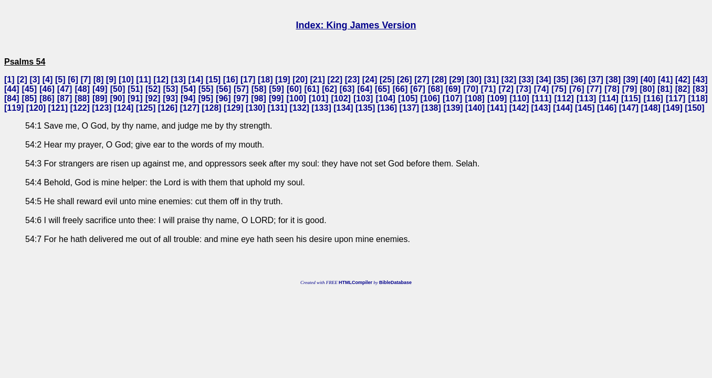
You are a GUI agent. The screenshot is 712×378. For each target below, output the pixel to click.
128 (212, 107)
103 (363, 98)
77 (594, 89)
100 (296, 98)
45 (29, 89)
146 (607, 107)
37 (596, 79)
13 (178, 79)
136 (387, 107)
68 (435, 89)
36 (578, 79)
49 (99, 89)
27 (422, 79)
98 (259, 98)
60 (294, 89)
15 (213, 79)
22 (335, 79)
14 (196, 79)
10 (126, 79)
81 (664, 89)
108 (475, 98)
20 (300, 79)
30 (474, 79)
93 (170, 98)
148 (651, 107)
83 (700, 89)
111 (542, 98)
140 (475, 107)
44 (11, 89)
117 (675, 98)
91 (135, 98)
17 (248, 79)
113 (586, 98)
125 (146, 107)
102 (341, 98)
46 (47, 89)
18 (265, 79)
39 (630, 79)
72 (506, 89)
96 (223, 98)
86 (47, 98)
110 (519, 98)
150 (695, 107)
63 (347, 89)
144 (563, 107)
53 (170, 89)
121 (58, 107)
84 (11, 98)
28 (439, 79)
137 (409, 107)
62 (329, 89)
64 (365, 89)
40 (648, 79)
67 (418, 89)
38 (613, 79)
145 (585, 107)
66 (400, 89)
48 (82, 89)
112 (564, 98)
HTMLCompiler (355, 282)
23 (352, 79)
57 (241, 89)
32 (509, 79)
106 (430, 98)
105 (408, 98)
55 (206, 89)
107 (452, 98)
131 (277, 107)
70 (471, 89)
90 (117, 98)
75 (559, 89)
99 (276, 98)
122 (80, 107)
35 (561, 79)
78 (612, 89)
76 (576, 89)
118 (698, 98)
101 (318, 98)
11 (144, 79)
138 (431, 107)
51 (135, 89)
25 (387, 79)
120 (36, 107)
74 (541, 89)
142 (519, 107)
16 (230, 79)
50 (117, 89)
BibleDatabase (395, 282)
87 (64, 98)
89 (99, 98)
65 (382, 89)
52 (153, 89)
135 (365, 107)
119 (14, 107)
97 (241, 98)
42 (682, 79)
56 (223, 89)
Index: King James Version (356, 25)
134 (344, 107)
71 (488, 89)
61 (312, 89)
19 (283, 79)
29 (457, 79)
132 (299, 107)
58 (259, 89)
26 (404, 79)
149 (673, 107)
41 (665, 79)
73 (523, 89)
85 (29, 98)
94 (188, 98)
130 (255, 107)
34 (543, 79)
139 (453, 107)
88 (82, 98)
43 (700, 79)
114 (609, 98)
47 (64, 89)
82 (682, 89)
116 (653, 98)
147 (629, 107)
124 (124, 107)
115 (631, 98)
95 (206, 98)
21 (317, 79)
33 (526, 79)
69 (453, 89)
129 (233, 107)
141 (497, 107)
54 (188, 89)
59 (276, 89)
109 (497, 98)
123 (102, 107)
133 (322, 107)
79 (629, 89)
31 (491, 79)
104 (386, 98)
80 (647, 89)
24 (369, 79)
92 (153, 98)
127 (190, 107)
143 (541, 107)
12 (161, 79)
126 (168, 107)
